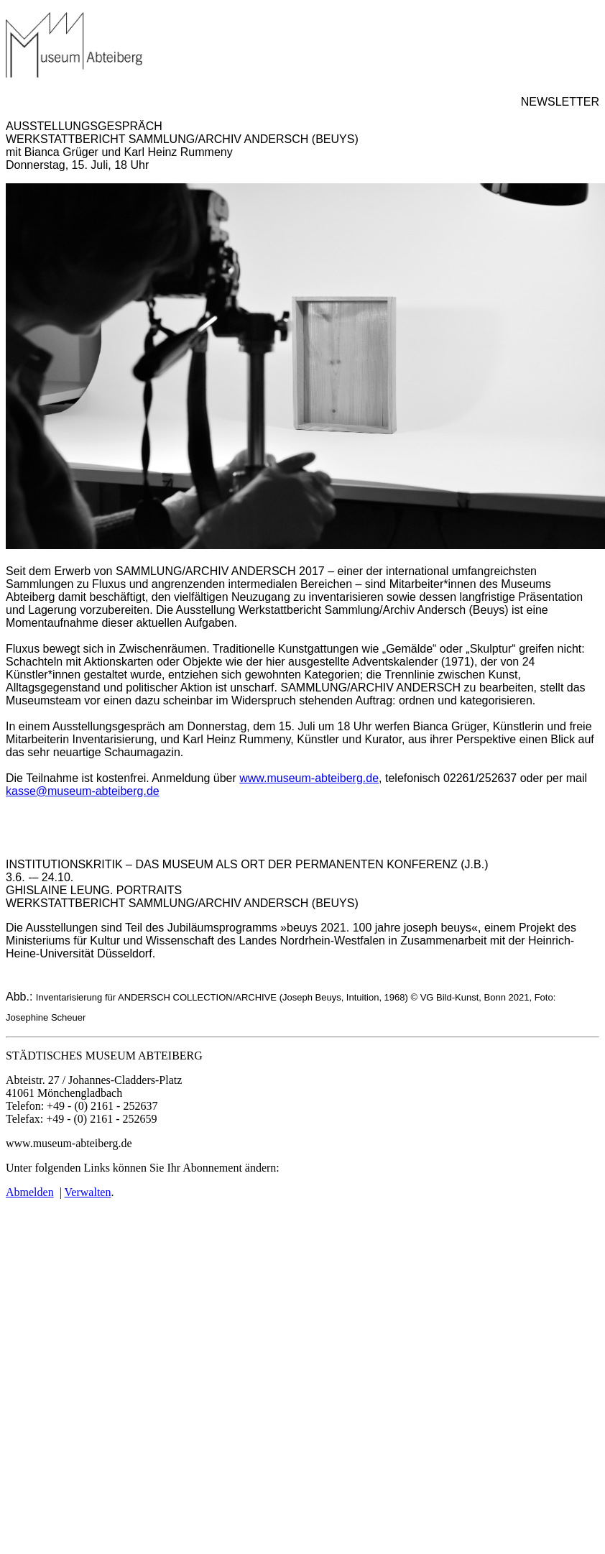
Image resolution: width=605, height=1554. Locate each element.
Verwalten (88, 1192)
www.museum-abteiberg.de (309, 778)
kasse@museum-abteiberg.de (83, 791)
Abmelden (30, 1192)
